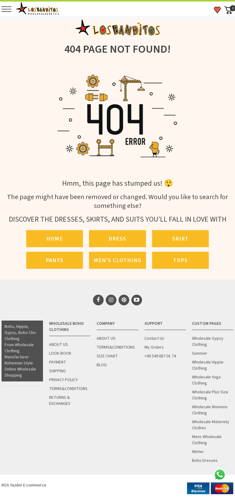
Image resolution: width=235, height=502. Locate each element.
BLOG (102, 365)
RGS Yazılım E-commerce (24, 485)
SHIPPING (57, 371)
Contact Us (154, 338)
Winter (198, 452)
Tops (180, 260)
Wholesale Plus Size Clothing (210, 395)
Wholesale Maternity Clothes (210, 425)
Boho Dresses (205, 461)
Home (54, 239)
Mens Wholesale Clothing (207, 440)
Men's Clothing (117, 260)
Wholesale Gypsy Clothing (207, 341)
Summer (199, 353)
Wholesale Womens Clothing (210, 410)
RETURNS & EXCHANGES (59, 401)
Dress (117, 239)
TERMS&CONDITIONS (68, 389)
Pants (54, 260)
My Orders (154, 347)
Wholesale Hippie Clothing (207, 365)
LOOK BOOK (60, 353)
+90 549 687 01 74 (160, 356)
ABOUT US (58, 345)
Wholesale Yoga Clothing (206, 380)
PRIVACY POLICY (63, 380)
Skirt (180, 239)
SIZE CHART (107, 356)
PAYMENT (57, 362)
